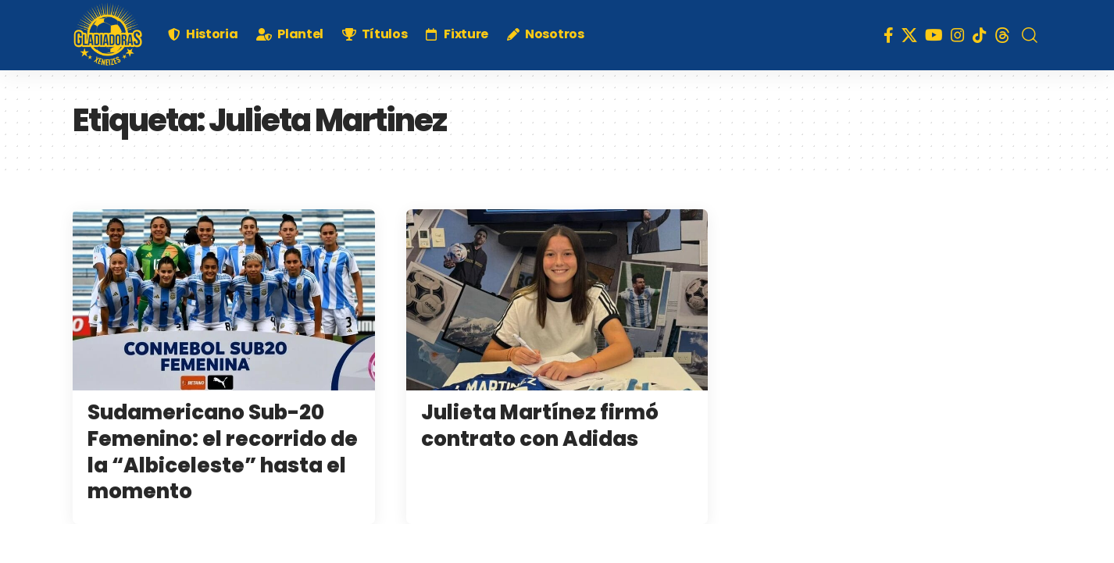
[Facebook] (889, 35)
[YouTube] (934, 35)
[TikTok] (980, 35)
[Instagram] (958, 35)
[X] (909, 35)
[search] (1029, 35)
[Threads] (1002, 35)
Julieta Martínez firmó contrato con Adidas (540, 425)
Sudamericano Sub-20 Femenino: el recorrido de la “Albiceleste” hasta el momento (222, 451)
